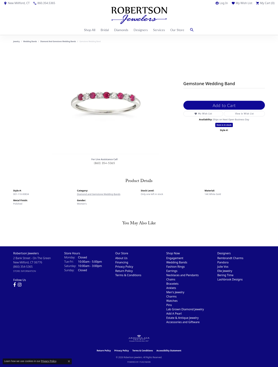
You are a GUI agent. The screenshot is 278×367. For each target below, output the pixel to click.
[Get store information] (24, 271)
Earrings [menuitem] (172, 271)
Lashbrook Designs (230, 279)
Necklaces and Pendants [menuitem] (182, 275)
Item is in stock (224, 125)
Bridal (105, 29)
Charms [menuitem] (171, 296)
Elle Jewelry (224, 271)
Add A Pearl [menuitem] (174, 313)
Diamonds (121, 29)
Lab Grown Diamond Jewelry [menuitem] (185, 309)
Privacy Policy (124, 267)
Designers (141, 29)
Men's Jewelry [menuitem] (175, 292)
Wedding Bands (30, 41)
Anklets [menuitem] (171, 288)
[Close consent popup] (69, 361)
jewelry (16, 41)
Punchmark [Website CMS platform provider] (145, 362)
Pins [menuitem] (169, 305)
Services (159, 29)
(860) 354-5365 (104, 163)
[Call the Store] (23, 267)
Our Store (177, 29)
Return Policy (124, 271)
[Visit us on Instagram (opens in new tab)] (19, 285)
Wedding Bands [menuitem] (176, 262)
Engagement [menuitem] (174, 258)
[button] (221, 3)
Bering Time (225, 275)
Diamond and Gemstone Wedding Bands (58, 41)
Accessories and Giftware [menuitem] (183, 322)
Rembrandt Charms (230, 258)
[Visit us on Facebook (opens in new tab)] (14, 285)
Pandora (223, 262)
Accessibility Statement (168, 350)
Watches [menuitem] (172, 301)
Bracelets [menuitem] (172, 284)
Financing (121, 262)
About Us (121, 258)
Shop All (89, 29)
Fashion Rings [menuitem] (175, 267)
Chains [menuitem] (170, 279)
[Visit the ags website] (139, 338)
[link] (17, 3)
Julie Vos (222, 267)
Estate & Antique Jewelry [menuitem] (182, 318)
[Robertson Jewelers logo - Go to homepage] (139, 15)
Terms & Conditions (128, 275)
